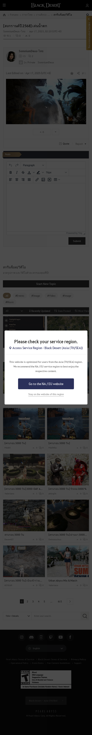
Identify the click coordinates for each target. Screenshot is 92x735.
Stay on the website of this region (46, 394)
